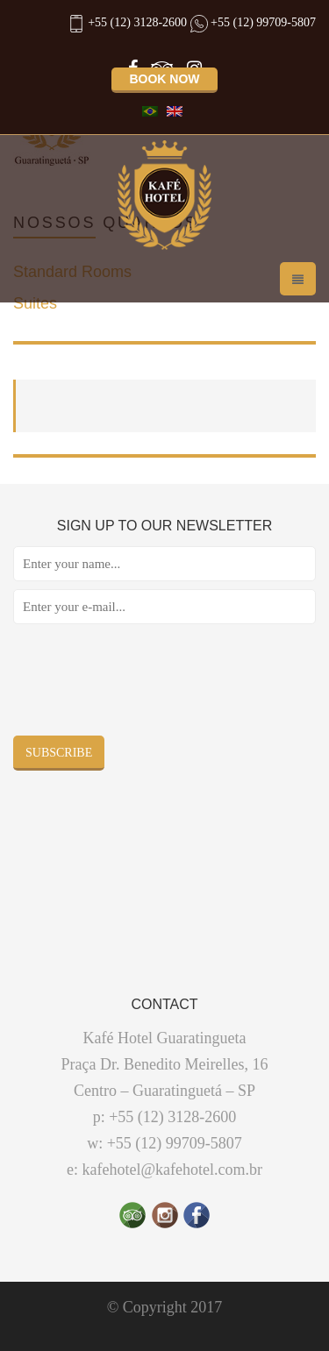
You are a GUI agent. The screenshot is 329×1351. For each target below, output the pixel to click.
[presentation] (146, 684)
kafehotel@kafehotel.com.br (172, 1169)
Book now (164, 79)
